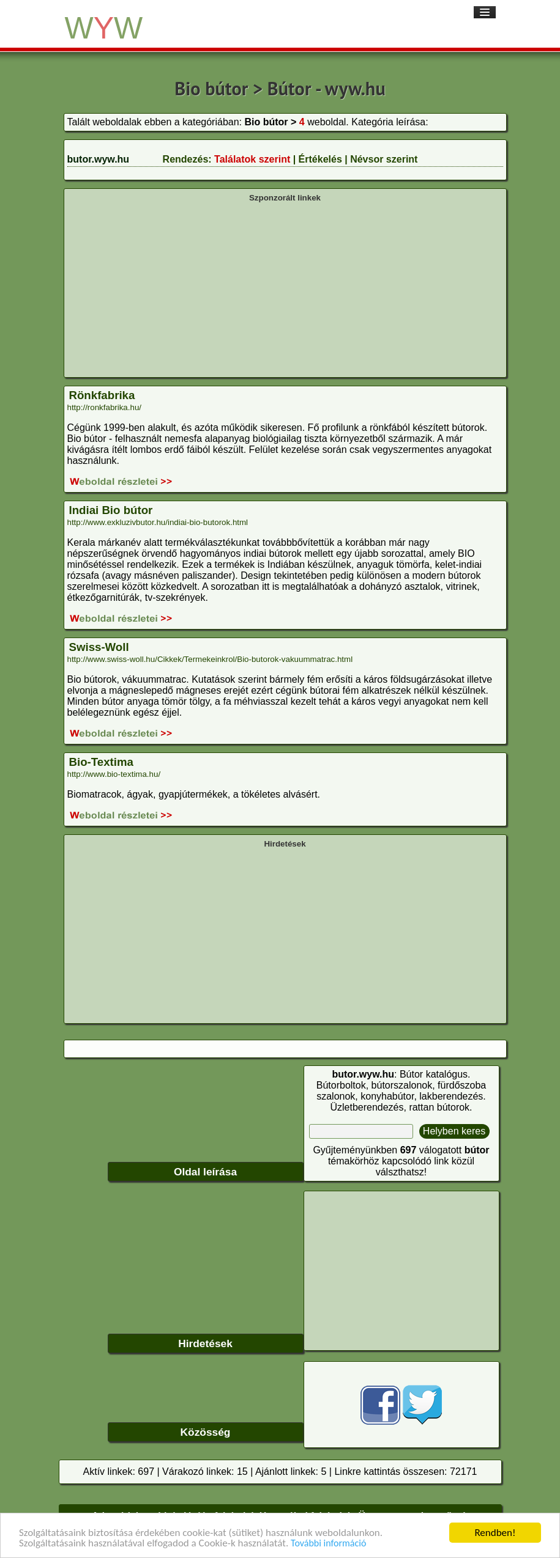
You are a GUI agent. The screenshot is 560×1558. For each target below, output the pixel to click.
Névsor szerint (383, 159)
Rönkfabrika (102, 395)
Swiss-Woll (99, 647)
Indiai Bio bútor (111, 510)
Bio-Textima (101, 761)
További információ (328, 1543)
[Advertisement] (285, 288)
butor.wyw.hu (98, 159)
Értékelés (320, 159)
